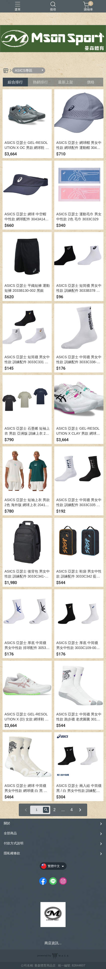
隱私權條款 (12, 853)
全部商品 (10, 833)
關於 (7, 823)
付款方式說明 (13, 843)
